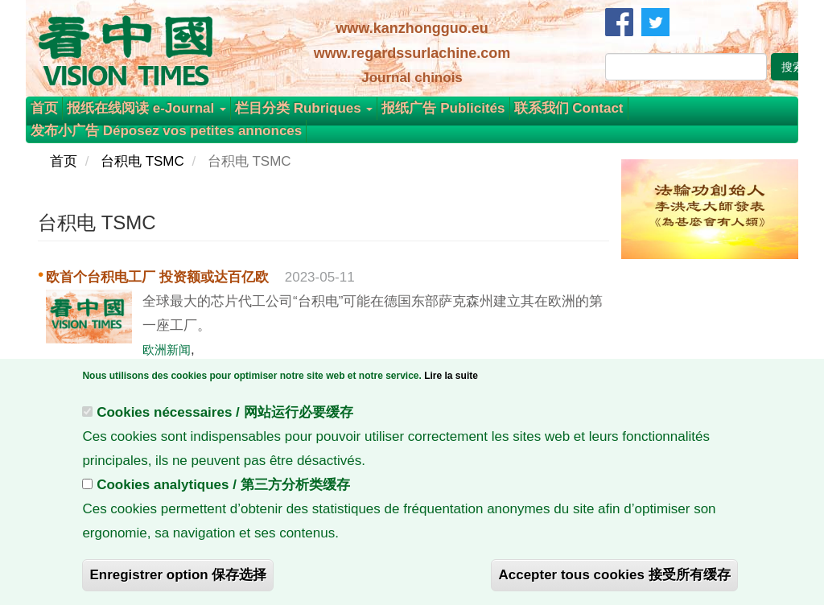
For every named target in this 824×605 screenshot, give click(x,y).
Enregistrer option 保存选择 (177, 585)
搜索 (792, 66)
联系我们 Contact (569, 108)
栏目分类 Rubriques (304, 108)
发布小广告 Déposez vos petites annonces (166, 130)
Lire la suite (451, 386)
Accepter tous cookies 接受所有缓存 (614, 585)
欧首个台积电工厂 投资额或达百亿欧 (157, 277)
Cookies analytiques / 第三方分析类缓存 (223, 495)
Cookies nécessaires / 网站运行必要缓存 (224, 422)
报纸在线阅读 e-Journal (146, 108)
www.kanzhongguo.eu (412, 28)
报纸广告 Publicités (443, 108)
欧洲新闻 (166, 349)
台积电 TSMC (142, 161)
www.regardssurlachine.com (412, 53)
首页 (44, 108)
